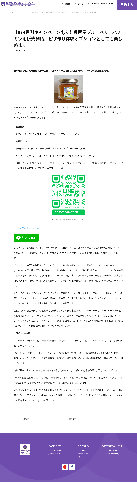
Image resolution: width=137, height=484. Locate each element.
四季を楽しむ (77, 5)
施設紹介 (103, 5)
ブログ (111, 5)
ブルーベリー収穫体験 (60, 5)
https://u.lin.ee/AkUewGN (28, 228)
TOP (47, 5)
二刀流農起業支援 (92, 5)
